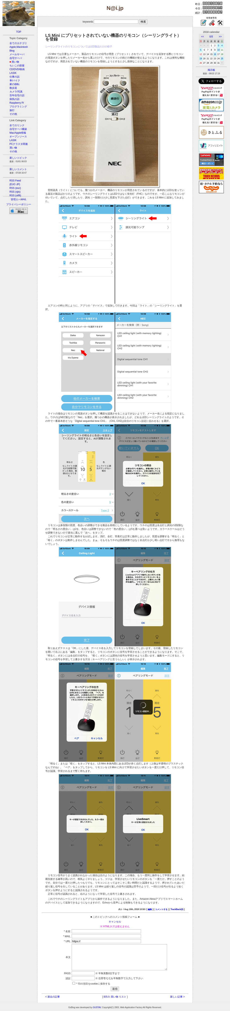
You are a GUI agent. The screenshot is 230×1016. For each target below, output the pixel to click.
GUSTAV (97, 1012)
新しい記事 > (177, 1001)
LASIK (13, 73)
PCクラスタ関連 (19, 144)
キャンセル (115, 921)
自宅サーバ (16, 58)
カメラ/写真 (16, 91)
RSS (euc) (15, 188)
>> (220, 36)
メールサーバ (17, 54)
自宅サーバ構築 (18, 129)
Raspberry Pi (17, 102)
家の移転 (14, 84)
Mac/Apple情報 (18, 132)
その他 (13, 114)
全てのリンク (17, 125)
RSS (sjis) (15, 191)
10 (218, 50)
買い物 (15, 61)
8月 (211, 36)
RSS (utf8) (15, 195)
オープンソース (18, 136)
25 (222, 59)
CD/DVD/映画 (17, 69)
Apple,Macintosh (19, 47)
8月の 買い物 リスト (115, 1001)
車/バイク (15, 80)
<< (202, 36)
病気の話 (14, 99)
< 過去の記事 (52, 1001)
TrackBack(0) (177, 909)
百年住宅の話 (17, 95)
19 (201, 59)
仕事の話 (14, 76)
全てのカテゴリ (18, 43)
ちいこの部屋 (17, 65)
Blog (12, 50)
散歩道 (13, 87)
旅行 (12, 110)
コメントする (161, 909)
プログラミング (18, 106)
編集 (150, 909)
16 (215, 54)
